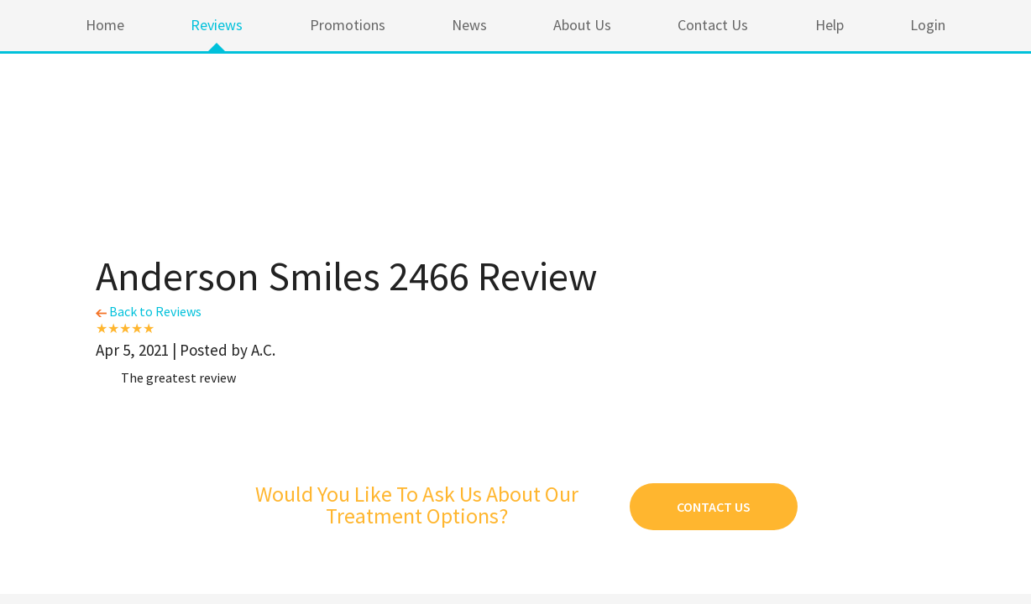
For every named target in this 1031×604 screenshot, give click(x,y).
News (469, 24)
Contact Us (713, 24)
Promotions (347, 24)
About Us (582, 24)
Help (829, 24)
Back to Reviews (148, 311)
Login (927, 24)
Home (105, 24)
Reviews (217, 24)
